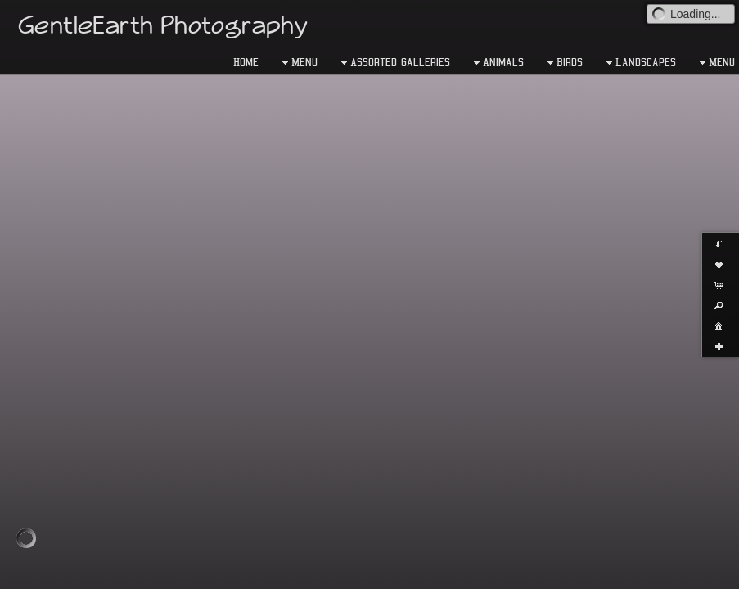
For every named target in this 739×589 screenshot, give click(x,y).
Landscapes (639, 63)
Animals (497, 63)
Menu (298, 63)
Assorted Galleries (393, 63)
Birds (563, 63)
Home (246, 62)
